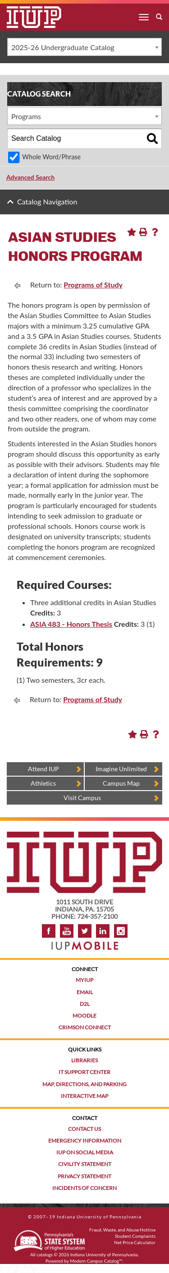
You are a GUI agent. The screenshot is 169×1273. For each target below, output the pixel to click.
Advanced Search (30, 177)
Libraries (84, 1060)
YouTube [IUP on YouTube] (66, 931)
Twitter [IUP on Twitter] (84, 931)
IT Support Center (84, 1072)
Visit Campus (82, 797)
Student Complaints (135, 1236)
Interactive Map (84, 1095)
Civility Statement (84, 1164)
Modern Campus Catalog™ (96, 1261)
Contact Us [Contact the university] (84, 1128)
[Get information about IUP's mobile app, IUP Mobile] (85, 943)
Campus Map (121, 783)
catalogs (45, 1254)
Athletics (43, 783)
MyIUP (84, 980)
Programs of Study (93, 284)
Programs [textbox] (26, 116)
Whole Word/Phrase (51, 157)
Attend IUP (43, 769)
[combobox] (84, 47)
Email (85, 992)
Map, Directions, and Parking (84, 1084)
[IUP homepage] (84, 836)
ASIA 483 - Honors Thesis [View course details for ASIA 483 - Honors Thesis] (71, 624)
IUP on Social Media (84, 1152)
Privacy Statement (84, 1176)
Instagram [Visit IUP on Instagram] (121, 931)
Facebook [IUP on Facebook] (48, 931)
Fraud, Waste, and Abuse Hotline (122, 1229)
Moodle (84, 1015)
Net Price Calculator (134, 1242)
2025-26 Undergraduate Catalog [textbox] (62, 47)
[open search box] (159, 17)
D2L (85, 1003)
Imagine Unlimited (121, 769)
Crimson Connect (85, 1027)
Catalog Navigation (47, 201)
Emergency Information (84, 1140)
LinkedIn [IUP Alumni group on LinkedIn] (103, 931)
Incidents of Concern (84, 1188)
